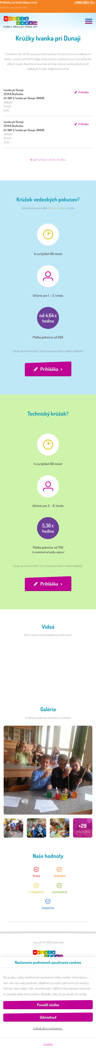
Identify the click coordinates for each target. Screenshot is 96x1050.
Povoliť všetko (48, 1004)
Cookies (48, 1044)
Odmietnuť (48, 1017)
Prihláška (83, 92)
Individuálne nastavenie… (48, 1028)
